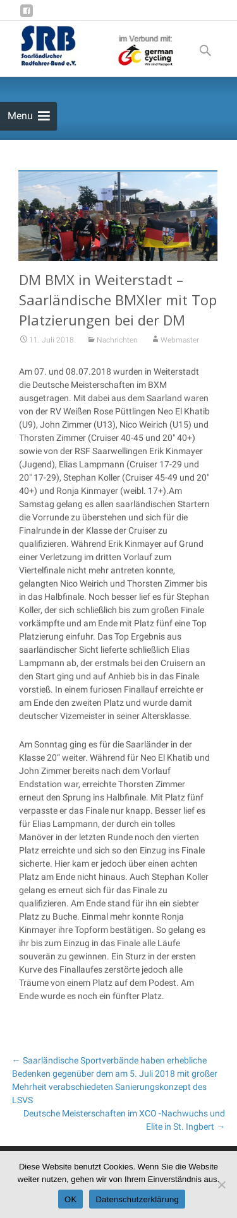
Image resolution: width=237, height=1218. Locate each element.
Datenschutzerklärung (136, 1199)
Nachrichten (117, 350)
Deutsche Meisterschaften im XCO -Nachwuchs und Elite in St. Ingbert (124, 1120)
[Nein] (221, 1184)
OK (70, 1199)
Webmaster (180, 350)
